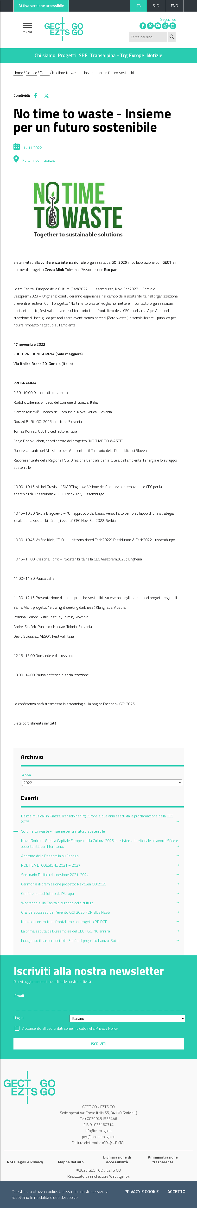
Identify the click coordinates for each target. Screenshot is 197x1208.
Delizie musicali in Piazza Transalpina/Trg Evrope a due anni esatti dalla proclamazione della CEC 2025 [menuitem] (97, 819)
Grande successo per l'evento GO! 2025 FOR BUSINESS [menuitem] (65, 912)
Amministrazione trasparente (163, 1159)
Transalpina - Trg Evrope (117, 55)
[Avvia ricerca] (172, 37)
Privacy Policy (106, 1028)
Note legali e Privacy (25, 1162)
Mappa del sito (71, 1162)
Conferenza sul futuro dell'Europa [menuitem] (47, 893)
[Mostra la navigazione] (27, 28)
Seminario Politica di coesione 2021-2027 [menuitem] (55, 874)
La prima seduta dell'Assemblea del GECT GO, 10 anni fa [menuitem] (65, 931)
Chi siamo (45, 55)
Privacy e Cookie (142, 1192)
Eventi (45, 73)
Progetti (67, 55)
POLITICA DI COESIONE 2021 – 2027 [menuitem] (50, 865)
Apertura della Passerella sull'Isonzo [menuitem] (50, 856)
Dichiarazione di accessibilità (117, 1159)
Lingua (18, 1018)
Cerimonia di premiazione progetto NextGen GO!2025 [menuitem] (63, 884)
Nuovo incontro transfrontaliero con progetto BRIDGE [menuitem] (64, 922)
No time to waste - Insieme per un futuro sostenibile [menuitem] (63, 831)
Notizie (154, 55)
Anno (26, 775)
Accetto (176, 1192)
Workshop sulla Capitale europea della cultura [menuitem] (57, 903)
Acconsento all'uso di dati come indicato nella (70, 1028)
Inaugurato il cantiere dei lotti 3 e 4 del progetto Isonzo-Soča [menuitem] (70, 940)
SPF (83, 55)
